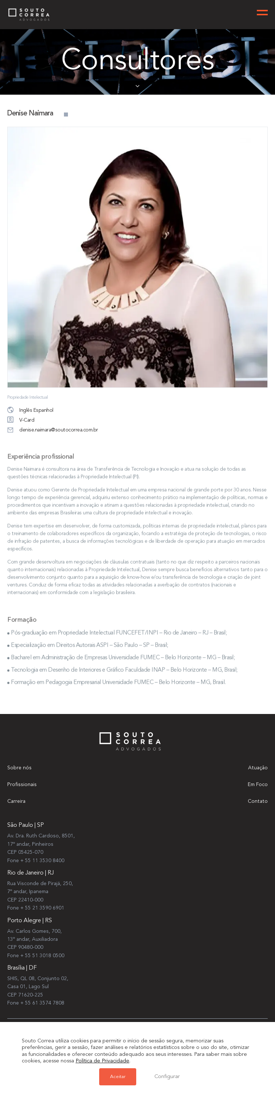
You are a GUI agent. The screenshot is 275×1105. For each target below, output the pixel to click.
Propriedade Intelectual (27, 397)
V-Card (20, 420)
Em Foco (258, 784)
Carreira (16, 801)
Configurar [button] (167, 1077)
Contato (258, 801)
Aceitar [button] (117, 1076)
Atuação (258, 767)
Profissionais (22, 784)
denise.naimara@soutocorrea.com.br (52, 430)
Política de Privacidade (102, 1061)
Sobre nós (19, 767)
